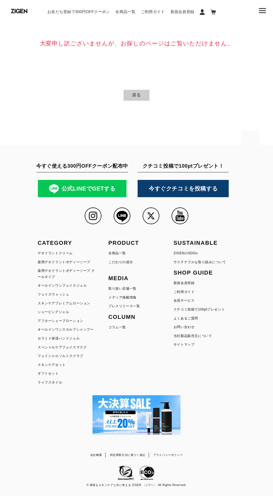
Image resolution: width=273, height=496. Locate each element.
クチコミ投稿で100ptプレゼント (199, 309)
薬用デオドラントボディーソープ (64, 262)
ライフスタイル (50, 382)
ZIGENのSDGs (186, 253)
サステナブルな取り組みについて (200, 262)
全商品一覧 (125, 11)
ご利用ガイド (153, 11)
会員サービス (184, 300)
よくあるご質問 (186, 318)
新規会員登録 (182, 11)
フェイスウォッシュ (53, 294)
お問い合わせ (184, 327)
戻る (136, 94)
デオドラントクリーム (55, 253)
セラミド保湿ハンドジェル (59, 338)
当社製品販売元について (193, 336)
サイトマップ (184, 344)
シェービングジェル (53, 312)
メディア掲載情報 (122, 297)
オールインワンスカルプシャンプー (66, 329)
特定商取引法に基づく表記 (127, 454)
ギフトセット (48, 373)
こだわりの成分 (120, 262)
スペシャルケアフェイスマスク (62, 347)
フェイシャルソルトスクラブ (60, 356)
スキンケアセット (52, 365)
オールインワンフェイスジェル (62, 285)
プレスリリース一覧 (124, 306)
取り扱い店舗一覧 (122, 288)
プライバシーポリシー (168, 454)
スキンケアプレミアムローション (64, 303)
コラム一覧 (117, 327)
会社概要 (96, 454)
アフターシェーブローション (60, 321)
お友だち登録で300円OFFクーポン (78, 11)
